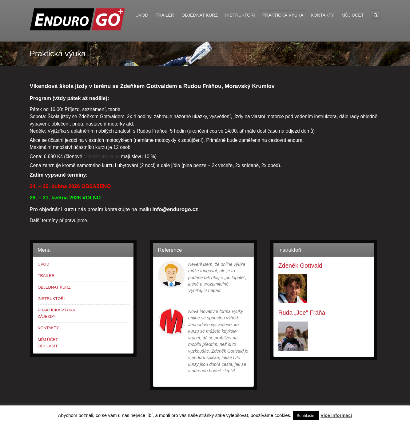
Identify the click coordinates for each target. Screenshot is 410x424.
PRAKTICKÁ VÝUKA (282, 15)
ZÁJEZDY (47, 316)
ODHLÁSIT (48, 346)
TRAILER (165, 15)
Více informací (336, 415)
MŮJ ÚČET (352, 15)
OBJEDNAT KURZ (199, 15)
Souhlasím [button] (306, 415)
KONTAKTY (322, 15)
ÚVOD (142, 15)
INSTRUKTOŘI (240, 15)
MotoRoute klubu (102, 156)
